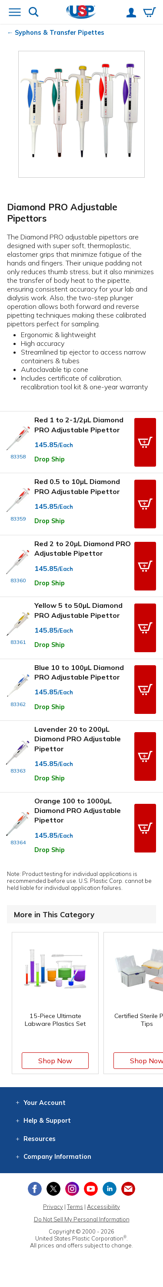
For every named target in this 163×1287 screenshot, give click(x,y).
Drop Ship (49, 459)
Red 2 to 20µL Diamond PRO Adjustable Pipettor (82, 548)
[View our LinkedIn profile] (109, 1188)
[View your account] (131, 13)
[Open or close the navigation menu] (15, 13)
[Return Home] (81, 12)
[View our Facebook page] (34, 1188)
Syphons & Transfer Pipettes (59, 32)
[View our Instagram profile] (72, 1188)
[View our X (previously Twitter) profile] (53, 1188)
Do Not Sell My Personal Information (82, 1219)
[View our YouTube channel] (91, 1188)
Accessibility (103, 1206)
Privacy (53, 1206)
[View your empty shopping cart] (149, 13)
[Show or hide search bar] (34, 13)
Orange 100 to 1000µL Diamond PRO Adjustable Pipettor (77, 810)
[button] (145, 442)
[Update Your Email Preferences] (128, 1188)
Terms (75, 1206)
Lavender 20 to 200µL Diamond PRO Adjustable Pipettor (77, 739)
